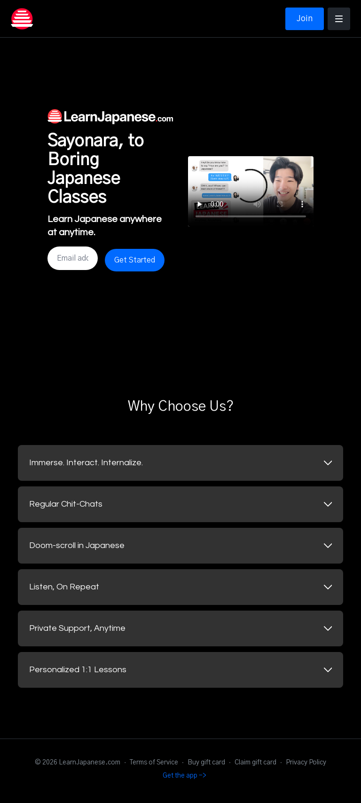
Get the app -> (184, 775)
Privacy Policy (306, 762)
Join (305, 19)
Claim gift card (255, 762)
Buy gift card (206, 762)
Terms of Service (154, 762)
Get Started (134, 260)
